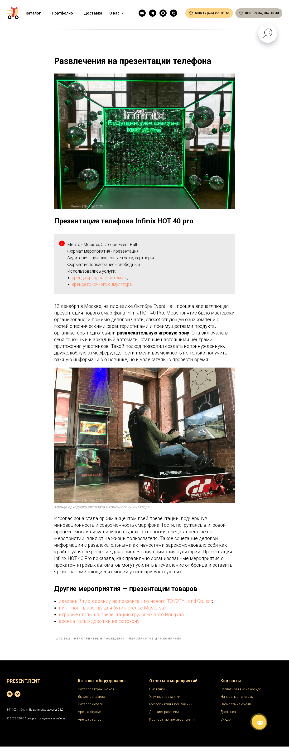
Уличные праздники (164, 702)
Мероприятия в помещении (170, 710)
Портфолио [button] (63, 13)
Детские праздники (164, 717)
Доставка (93, 13)
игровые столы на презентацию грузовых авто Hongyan (121, 617)
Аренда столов (89, 725)
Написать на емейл (236, 710)
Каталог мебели (90, 710)
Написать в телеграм (237, 702)
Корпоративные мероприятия (173, 725)
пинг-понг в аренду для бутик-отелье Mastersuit (113, 611)
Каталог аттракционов (96, 694)
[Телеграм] (152, 13)
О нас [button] (114, 13)
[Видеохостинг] (17, 700)
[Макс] (163, 13)
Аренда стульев (90, 717)
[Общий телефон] (173, 13)
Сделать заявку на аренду (241, 694)
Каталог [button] (34, 13)
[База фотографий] (10, 700)
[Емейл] (142, 13)
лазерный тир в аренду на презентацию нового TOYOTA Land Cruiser (135, 604)
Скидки (226, 725)
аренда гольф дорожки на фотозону (99, 624)
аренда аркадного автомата (99, 280)
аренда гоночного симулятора (102, 287)
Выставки (157, 694)
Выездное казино (91, 702)
